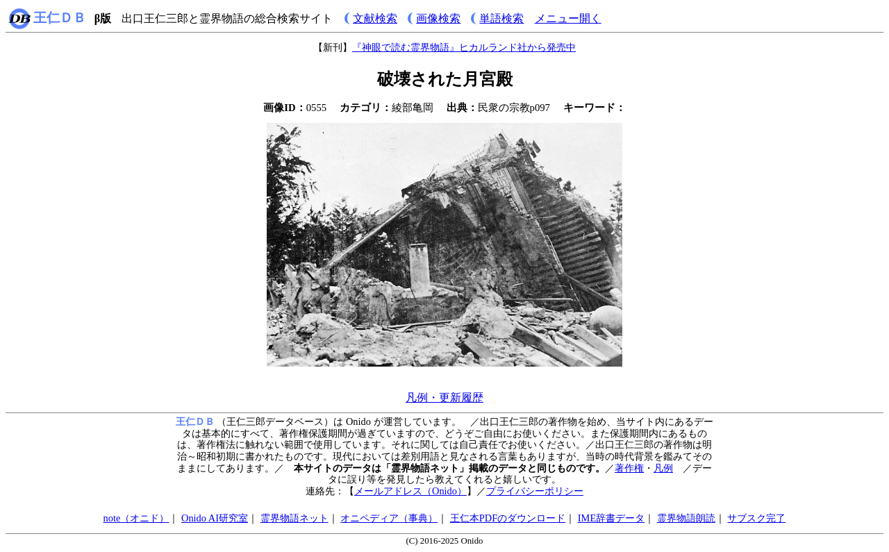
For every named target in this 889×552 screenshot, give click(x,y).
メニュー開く (568, 18)
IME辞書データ (611, 518)
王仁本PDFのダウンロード (507, 518)
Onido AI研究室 (214, 518)
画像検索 (438, 18)
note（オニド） (136, 518)
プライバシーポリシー (534, 490)
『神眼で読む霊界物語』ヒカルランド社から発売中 (464, 47)
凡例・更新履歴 (444, 397)
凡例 (663, 468)
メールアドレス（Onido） (410, 490)
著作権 (629, 468)
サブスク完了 (756, 518)
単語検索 (501, 18)
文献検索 (375, 18)
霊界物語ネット (294, 518)
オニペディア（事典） (389, 518)
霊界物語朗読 (686, 518)
